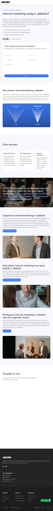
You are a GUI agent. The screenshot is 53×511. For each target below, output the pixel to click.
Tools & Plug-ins (31, 496)
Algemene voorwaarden (15, 507)
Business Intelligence (19, 500)
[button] (50, 2)
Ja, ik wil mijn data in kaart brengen (12, 280)
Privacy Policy (5, 507)
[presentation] (13, 72)
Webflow (42, 507)
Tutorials (30, 500)
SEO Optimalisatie (19, 498)
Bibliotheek (30, 498)
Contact (4, 500)
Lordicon (48, 507)
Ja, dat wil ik (7, 331)
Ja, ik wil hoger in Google (10, 231)
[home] (5, 2)
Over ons (5, 496)
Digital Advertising (19, 496)
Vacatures (5, 498)
